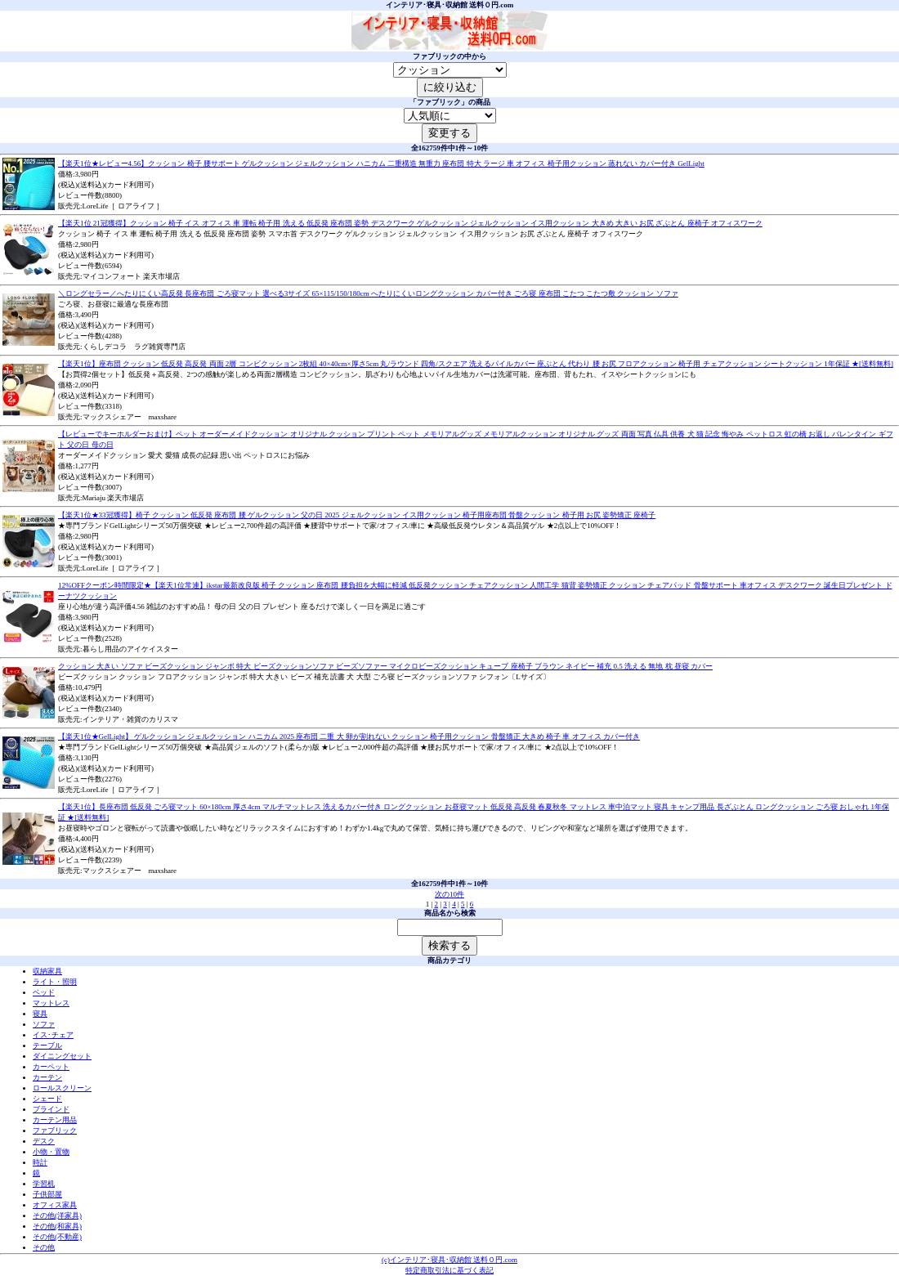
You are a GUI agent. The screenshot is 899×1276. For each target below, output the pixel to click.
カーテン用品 (55, 1120)
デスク (44, 1141)
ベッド (44, 992)
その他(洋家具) (57, 1215)
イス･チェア (53, 1035)
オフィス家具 (55, 1205)
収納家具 (47, 971)
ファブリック (55, 1130)
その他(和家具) (57, 1226)
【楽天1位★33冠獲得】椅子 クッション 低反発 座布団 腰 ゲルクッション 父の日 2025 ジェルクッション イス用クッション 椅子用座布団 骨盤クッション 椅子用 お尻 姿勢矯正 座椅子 (356, 515)
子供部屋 (47, 1194)
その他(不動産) (57, 1237)
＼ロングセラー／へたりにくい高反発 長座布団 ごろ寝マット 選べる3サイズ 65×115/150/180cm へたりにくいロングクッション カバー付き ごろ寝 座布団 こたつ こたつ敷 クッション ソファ (368, 293)
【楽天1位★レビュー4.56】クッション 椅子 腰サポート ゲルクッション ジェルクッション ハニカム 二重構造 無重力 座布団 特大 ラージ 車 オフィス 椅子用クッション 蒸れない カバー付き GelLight (381, 163)
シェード (47, 1099)
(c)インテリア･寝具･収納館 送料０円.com (449, 1260)
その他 (44, 1247)
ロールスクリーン (62, 1088)
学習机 (44, 1184)
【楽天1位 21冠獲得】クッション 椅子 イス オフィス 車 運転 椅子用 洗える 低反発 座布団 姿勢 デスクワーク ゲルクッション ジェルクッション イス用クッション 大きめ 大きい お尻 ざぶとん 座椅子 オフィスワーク (410, 223)
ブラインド (51, 1109)
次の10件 (449, 894)
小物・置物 (51, 1152)
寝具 (40, 1014)
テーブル (47, 1045)
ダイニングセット (62, 1056)
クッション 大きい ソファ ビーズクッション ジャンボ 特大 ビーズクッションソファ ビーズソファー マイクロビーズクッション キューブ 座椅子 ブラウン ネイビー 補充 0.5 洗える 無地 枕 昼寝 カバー (385, 666)
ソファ (44, 1024)
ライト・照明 (55, 982)
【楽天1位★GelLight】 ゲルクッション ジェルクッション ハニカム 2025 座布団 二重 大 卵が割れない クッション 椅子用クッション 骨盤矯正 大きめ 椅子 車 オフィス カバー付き (349, 736)
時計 (40, 1162)
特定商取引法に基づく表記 (449, 1270)
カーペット (51, 1067)
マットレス (51, 1003)
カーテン (47, 1077)
